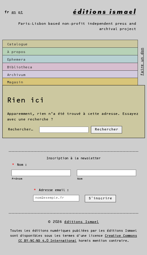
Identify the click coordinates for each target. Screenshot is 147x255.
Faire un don (142, 61)
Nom (79, 179)
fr (6, 12)
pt (20, 12)
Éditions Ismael (81, 221)
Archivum (16, 75)
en (13, 12)
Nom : (19, 164)
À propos (16, 52)
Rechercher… (20, 129)
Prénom (17, 179)
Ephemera (16, 59)
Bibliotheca (20, 67)
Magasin (15, 82)
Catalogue (17, 44)
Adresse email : (51, 190)
